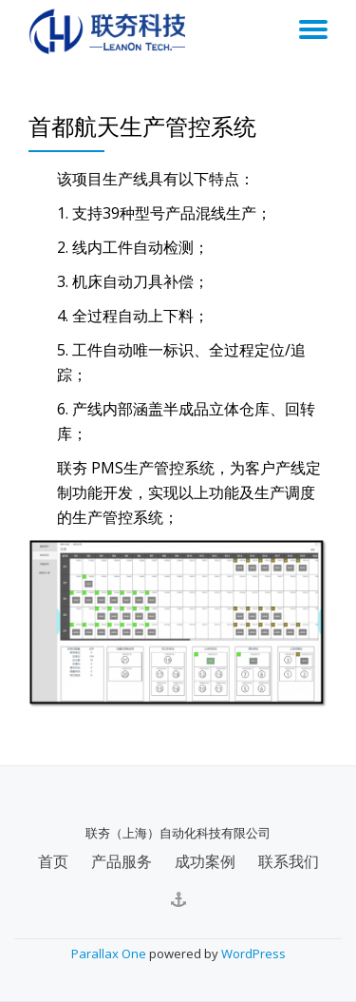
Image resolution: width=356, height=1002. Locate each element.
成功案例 (205, 861)
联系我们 (288, 861)
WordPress (253, 953)
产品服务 (121, 861)
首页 (53, 861)
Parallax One (110, 953)
